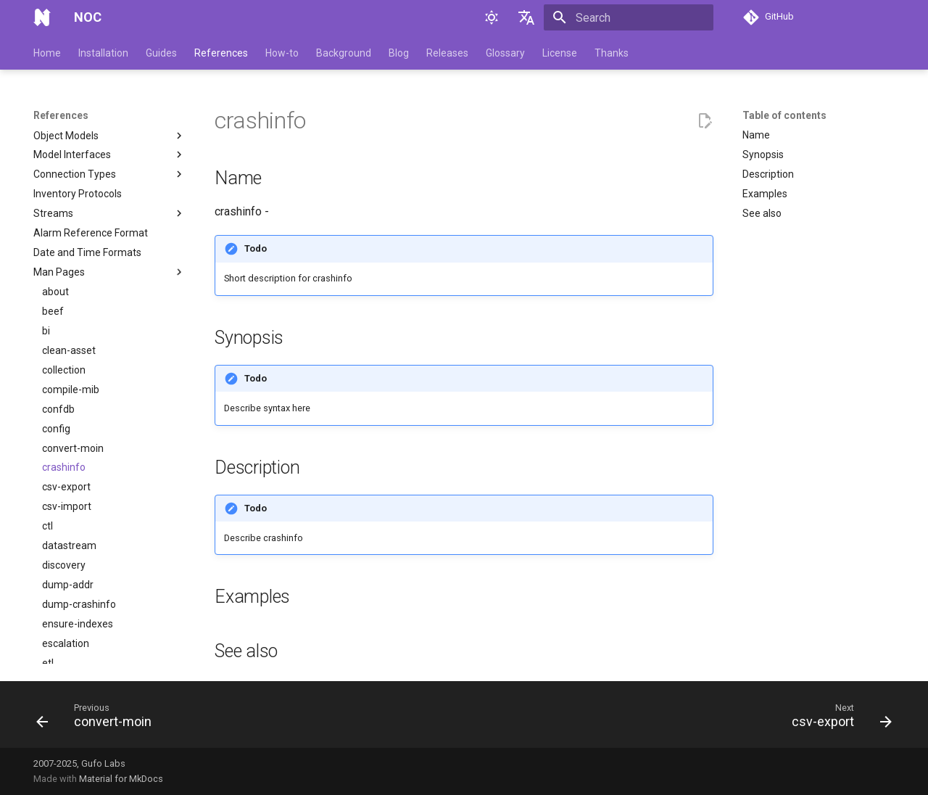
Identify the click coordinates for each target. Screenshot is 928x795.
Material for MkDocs (121, 778)
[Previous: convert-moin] (98, 719)
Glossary (505, 53)
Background (343, 53)
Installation (103, 53)
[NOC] (42, 17)
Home (47, 53)
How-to (282, 53)
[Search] (628, 17)
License (559, 53)
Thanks (611, 53)
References (221, 53)
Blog (399, 53)
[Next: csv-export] (837, 719)
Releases (447, 53)
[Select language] (526, 17)
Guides (161, 53)
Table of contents (784, 115)
